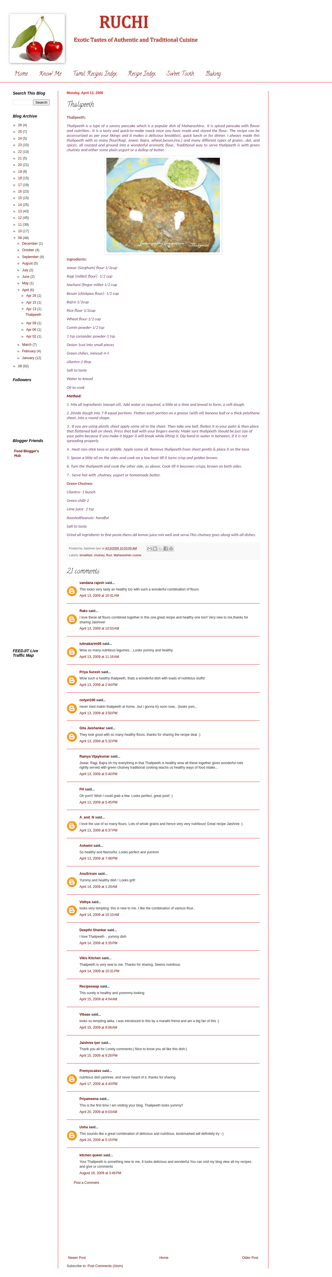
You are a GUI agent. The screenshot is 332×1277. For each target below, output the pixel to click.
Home (21, 74)
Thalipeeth (33, 315)
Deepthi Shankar (92, 930)
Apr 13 (31, 309)
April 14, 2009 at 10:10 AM (99, 915)
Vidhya (85, 902)
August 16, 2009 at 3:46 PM (100, 1173)
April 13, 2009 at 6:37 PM (98, 830)
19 (20, 172)
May (26, 283)
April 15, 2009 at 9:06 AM (98, 1027)
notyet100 (87, 700)
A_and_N (86, 817)
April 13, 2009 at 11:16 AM (99, 657)
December (30, 244)
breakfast (86, 555)
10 (20, 231)
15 (20, 198)
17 (20, 185)
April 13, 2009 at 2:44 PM (98, 685)
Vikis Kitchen (90, 958)
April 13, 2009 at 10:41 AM (99, 596)
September (31, 257)
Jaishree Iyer (89, 1043)
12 (20, 218)
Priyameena (88, 1099)
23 (20, 145)
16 (20, 191)
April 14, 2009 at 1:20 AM (98, 887)
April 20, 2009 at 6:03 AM (98, 1112)
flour (109, 555)
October (28, 250)
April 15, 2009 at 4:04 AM (98, 999)
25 (20, 132)
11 (20, 225)
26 (20, 125)
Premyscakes (90, 1071)
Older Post (250, 1258)
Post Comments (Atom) (105, 1266)
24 (20, 138)
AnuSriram (88, 874)
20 (20, 165)
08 (20, 366)
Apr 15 (31, 302)
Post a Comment (86, 1183)
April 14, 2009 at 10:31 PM (99, 971)
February (29, 351)
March (27, 345)
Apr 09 (31, 323)
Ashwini (86, 846)
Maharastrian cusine (127, 555)
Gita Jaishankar (92, 728)
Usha (83, 1127)
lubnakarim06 (90, 644)
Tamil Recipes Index (94, 74)
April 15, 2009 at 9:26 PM (98, 1056)
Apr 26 (31, 296)
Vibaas (84, 1014)
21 (20, 158)
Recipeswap (89, 986)
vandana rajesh (91, 583)
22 (20, 152)
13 (20, 211)
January (28, 358)
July (25, 270)
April (26, 290)
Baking (213, 74)
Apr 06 (31, 330)
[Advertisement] (163, 1220)
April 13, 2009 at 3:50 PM (98, 713)
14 (20, 205)
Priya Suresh (89, 672)
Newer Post (77, 1258)
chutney (99, 555)
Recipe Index (141, 74)
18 (20, 178)
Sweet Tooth (180, 74)
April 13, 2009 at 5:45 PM (98, 802)
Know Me (50, 74)
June (26, 277)
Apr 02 (31, 336)
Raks (83, 611)
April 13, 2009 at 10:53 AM (99, 628)
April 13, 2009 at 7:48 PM (98, 858)
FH (81, 789)
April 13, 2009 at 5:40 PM (98, 774)
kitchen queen (90, 1155)
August (28, 263)
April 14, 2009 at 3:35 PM (98, 943)
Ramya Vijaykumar (94, 756)
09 (20, 238)
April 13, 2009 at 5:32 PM (98, 741)
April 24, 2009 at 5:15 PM (98, 1140)
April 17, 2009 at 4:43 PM (98, 1084)
